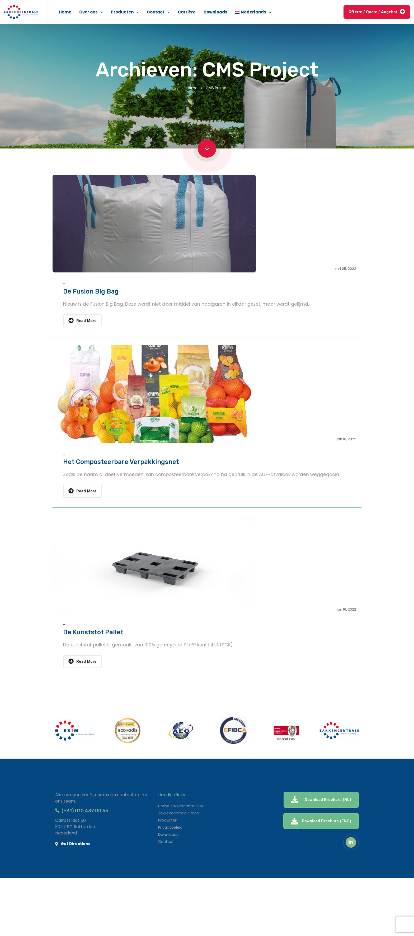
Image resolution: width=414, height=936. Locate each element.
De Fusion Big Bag (91, 291)
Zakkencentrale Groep (178, 813)
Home (65, 12)
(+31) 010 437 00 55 (81, 811)
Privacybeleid (170, 827)
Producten (122, 12)
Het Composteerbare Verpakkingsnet (121, 461)
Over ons (88, 12)
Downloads (215, 12)
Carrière (187, 12)
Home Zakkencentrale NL (181, 806)
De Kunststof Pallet (93, 632)
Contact (155, 12)
